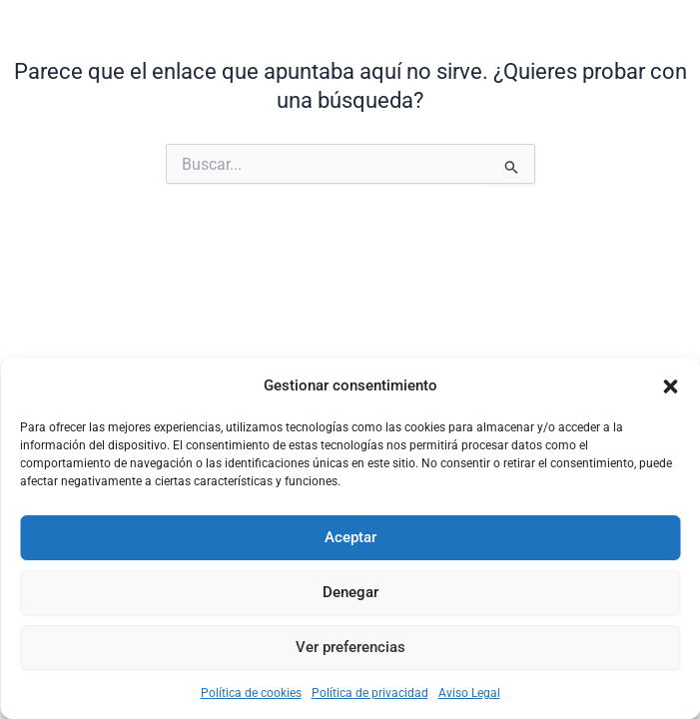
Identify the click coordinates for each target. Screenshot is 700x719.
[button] (670, 386)
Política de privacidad (370, 693)
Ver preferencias (350, 647)
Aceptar (350, 537)
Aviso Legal (469, 693)
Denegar (350, 592)
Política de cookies (251, 693)
